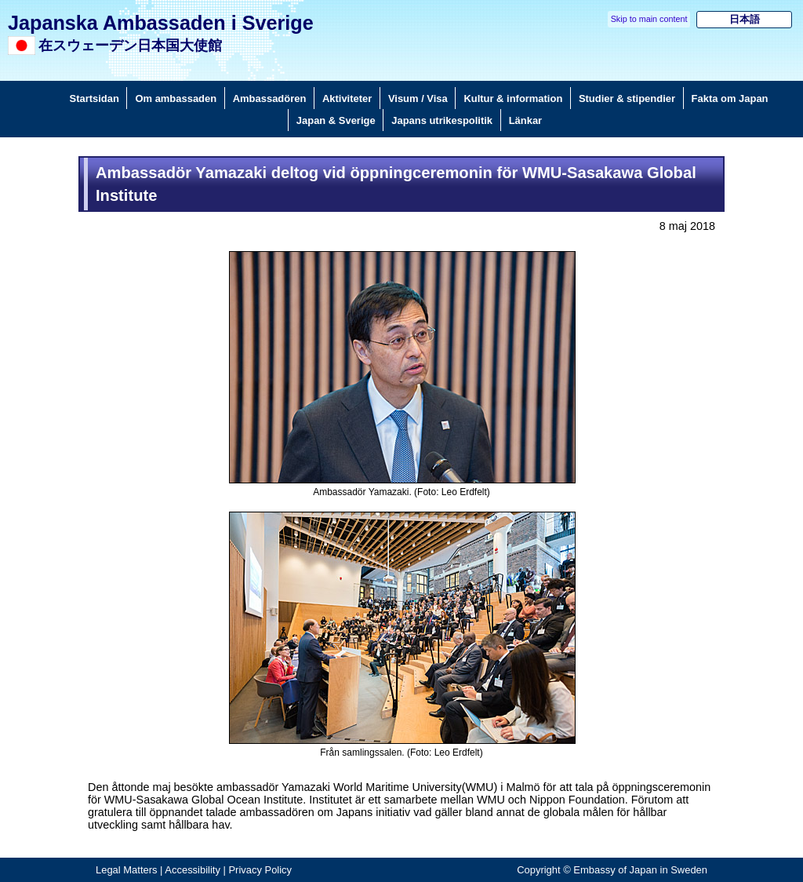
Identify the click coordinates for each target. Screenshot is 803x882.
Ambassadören (270, 98)
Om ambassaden (175, 98)
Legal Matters (126, 870)
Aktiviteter (347, 98)
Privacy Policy (260, 870)
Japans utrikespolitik (441, 120)
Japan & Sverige (336, 120)
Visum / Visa (418, 98)
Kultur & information (512, 98)
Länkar (525, 120)
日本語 (744, 19)
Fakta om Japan (730, 98)
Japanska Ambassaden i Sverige (161, 23)
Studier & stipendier (627, 98)
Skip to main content (649, 19)
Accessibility (192, 870)
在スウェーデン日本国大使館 (130, 45)
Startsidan (94, 98)
